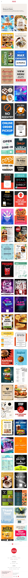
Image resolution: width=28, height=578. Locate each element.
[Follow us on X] (16, 576)
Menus (4, 7)
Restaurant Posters (10, 7)
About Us (11, 567)
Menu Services (16, 559)
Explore (17, 563)
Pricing (9, 567)
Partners (16, 567)
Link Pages (11, 559)
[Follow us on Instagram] (14, 576)
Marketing (6, 7)
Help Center (13, 563)
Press (14, 567)
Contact (19, 567)
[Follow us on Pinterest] (18, 576)
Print (10, 563)
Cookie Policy (5, 573)
